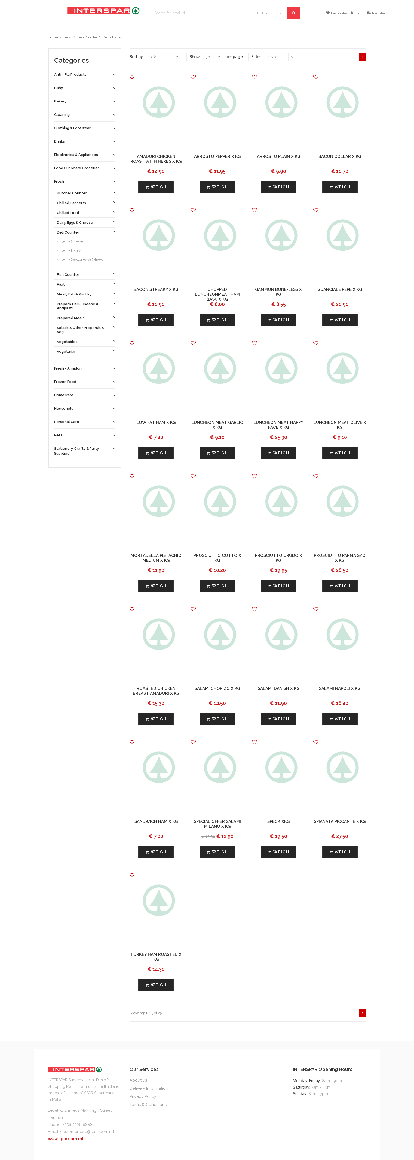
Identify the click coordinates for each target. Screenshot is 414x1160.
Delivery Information (149, 1088)
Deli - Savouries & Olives (82, 259)
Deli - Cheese (72, 241)
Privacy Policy (143, 1096)
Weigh (156, 187)
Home (53, 37)
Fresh (67, 37)
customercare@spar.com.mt (87, 1131)
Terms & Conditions (148, 1104)
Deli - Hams (112, 37)
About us (138, 1080)
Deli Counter (87, 37)
